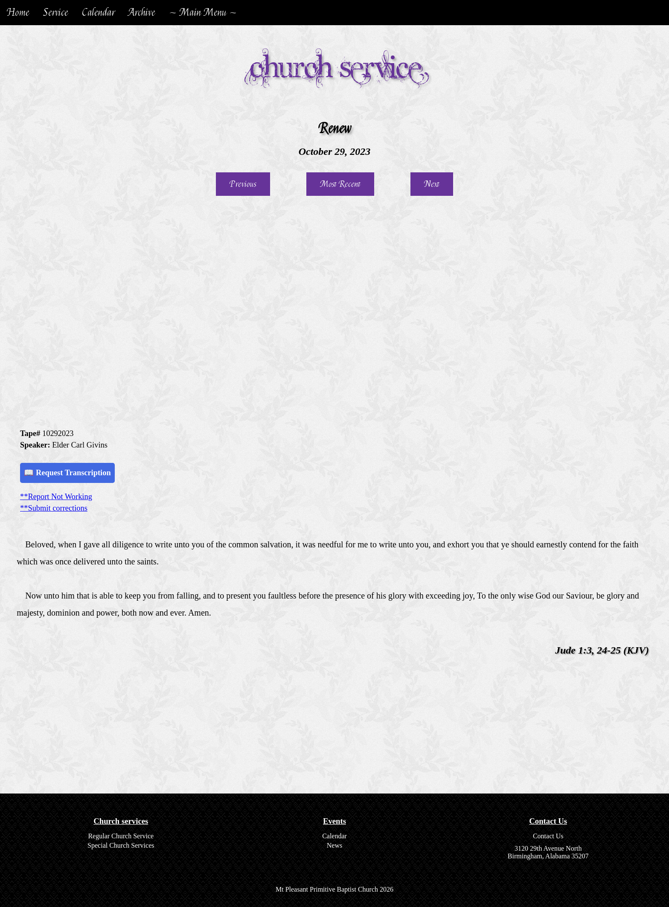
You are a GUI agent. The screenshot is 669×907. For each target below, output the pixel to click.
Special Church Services (120, 845)
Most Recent (340, 184)
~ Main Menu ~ (203, 12)
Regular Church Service (121, 836)
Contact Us (548, 836)
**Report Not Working (56, 496)
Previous (243, 184)
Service (55, 12)
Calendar (98, 12)
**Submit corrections (53, 508)
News (334, 845)
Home (18, 12)
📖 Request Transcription (67, 472)
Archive (141, 12)
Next (431, 184)
